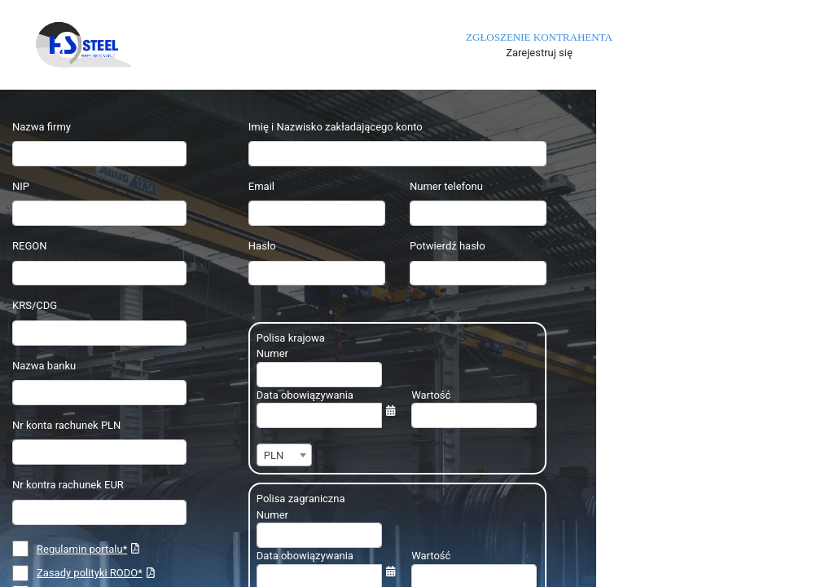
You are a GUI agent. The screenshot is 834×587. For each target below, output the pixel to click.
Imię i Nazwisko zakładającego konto (335, 127)
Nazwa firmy (41, 127)
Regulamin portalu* (82, 549)
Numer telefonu (446, 186)
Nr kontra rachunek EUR (68, 485)
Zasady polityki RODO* (90, 573)
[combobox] (284, 455)
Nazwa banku (44, 366)
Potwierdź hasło (447, 246)
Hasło (262, 246)
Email (261, 186)
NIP (20, 186)
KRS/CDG (34, 305)
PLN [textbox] (273, 455)
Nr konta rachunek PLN (66, 425)
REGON (29, 246)
